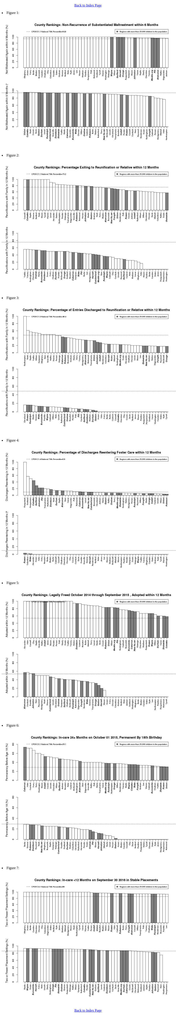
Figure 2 (12, 155)
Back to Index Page (88, 5)
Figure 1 (12, 13)
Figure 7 (12, 868)
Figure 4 (12, 440)
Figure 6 (12, 725)
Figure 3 (12, 298)
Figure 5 (12, 583)
